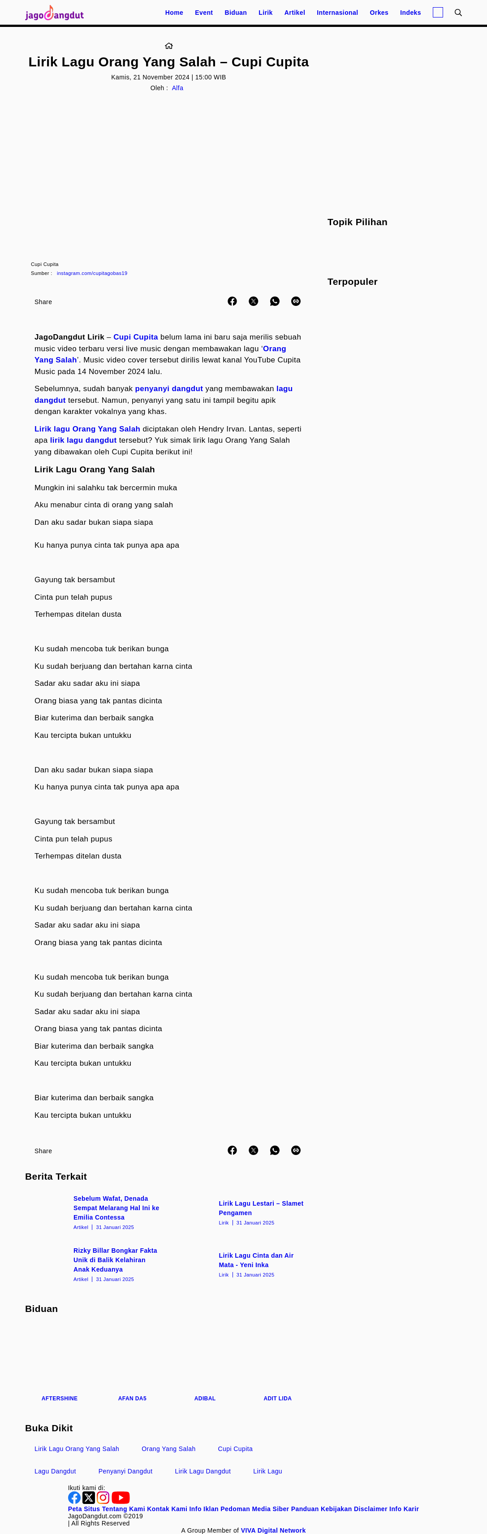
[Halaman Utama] (57, 12)
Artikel (294, 12)
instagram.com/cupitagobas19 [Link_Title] (92, 273)
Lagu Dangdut (55, 1471)
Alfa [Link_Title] (178, 88)
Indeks (410, 12)
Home (174, 12)
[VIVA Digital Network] (273, 1530)
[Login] (438, 12)
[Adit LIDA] (277, 1363)
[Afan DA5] (132, 1363)
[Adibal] (205, 1363)
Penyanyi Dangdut (126, 1471)
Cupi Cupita (135, 337)
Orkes (379, 12)
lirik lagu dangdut (83, 440)
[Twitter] (89, 1501)
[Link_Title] (169, 46)
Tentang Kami (123, 1508)
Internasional (337, 12)
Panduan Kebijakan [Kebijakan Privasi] (321, 1508)
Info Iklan (204, 1508)
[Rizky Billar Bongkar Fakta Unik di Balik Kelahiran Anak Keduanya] (96, 1264)
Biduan (235, 12)
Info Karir (404, 1508)
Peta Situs (84, 1508)
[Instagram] (104, 1501)
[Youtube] (121, 1501)
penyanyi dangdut (169, 388)
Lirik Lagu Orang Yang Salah (76, 1448)
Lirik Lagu (267, 1471)
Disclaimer (371, 1508)
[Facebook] (75, 1501)
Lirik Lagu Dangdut (203, 1471)
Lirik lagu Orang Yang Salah (87, 429)
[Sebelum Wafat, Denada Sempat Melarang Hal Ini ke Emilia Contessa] (96, 1212)
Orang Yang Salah (168, 1448)
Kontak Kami (167, 1508)
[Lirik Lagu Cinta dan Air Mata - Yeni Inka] (242, 1264)
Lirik (266, 12)
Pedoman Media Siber (254, 1508)
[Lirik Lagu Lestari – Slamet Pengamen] (242, 1212)
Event (204, 12)
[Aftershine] (59, 1363)
